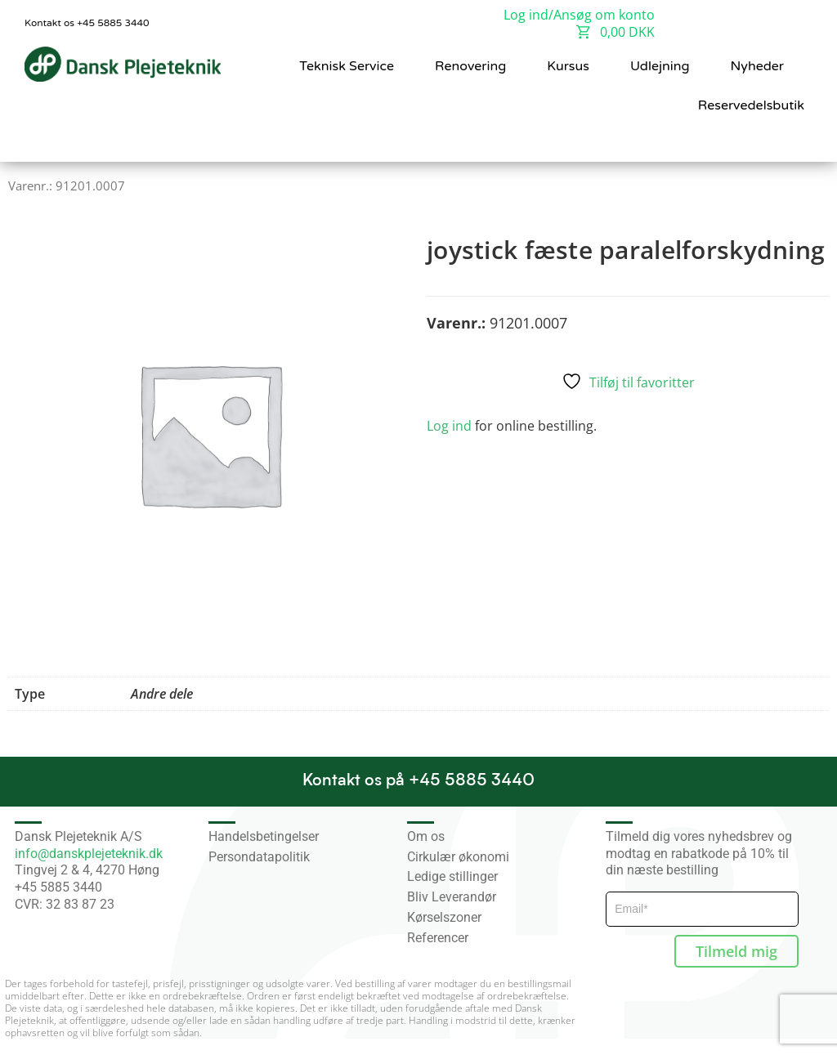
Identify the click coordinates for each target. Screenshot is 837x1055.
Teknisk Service (346, 66)
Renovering (470, 66)
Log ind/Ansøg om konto (579, 15)
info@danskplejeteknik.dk (89, 853)
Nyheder (757, 66)
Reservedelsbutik (751, 105)
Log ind (449, 426)
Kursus (568, 66)
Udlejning (660, 66)
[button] (788, 140)
